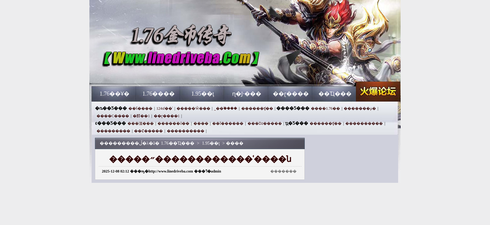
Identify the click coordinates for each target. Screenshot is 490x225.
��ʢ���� (140, 108)
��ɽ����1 (167, 116)
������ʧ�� (257, 108)
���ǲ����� (265, 123)
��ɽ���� (291, 94)
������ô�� (173, 123)
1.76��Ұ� (115, 94)
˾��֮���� (225, 108)
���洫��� (141, 123)
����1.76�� (325, 108)
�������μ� (360, 108)
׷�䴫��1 (141, 116)
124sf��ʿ (164, 108)
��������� (113, 131)
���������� (364, 123)
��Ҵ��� (335, 94)
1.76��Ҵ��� (151, 75)
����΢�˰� (200, 123)
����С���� (113, 116)
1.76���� (158, 94)
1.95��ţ (202, 94)
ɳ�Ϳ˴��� (246, 94)
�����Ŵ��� (193, 108)
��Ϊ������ (227, 123)
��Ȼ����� (148, 131)
